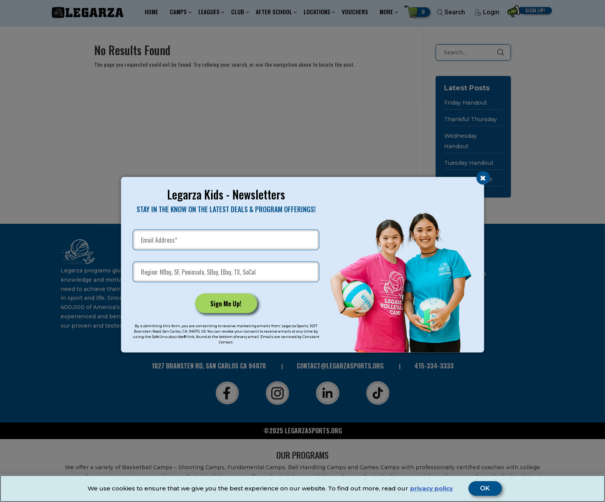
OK (485, 488)
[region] (302, 488)
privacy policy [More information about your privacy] (431, 488)
